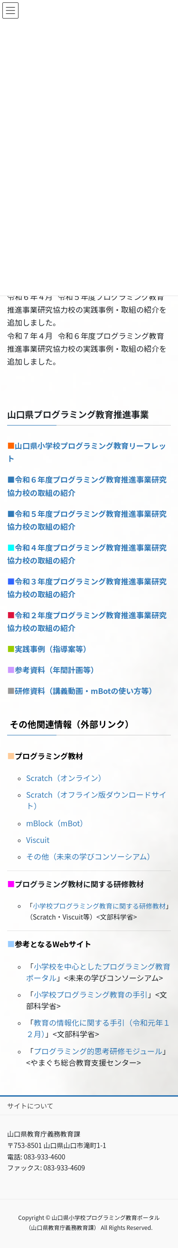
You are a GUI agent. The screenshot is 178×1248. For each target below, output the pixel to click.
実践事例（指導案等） (53, 648)
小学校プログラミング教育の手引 (91, 994)
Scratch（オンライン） (66, 777)
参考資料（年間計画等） (56, 669)
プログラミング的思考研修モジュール (98, 1051)
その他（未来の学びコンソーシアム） (90, 856)
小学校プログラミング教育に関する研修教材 (99, 906)
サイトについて (30, 1105)
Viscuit (37, 839)
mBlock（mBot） (56, 823)
